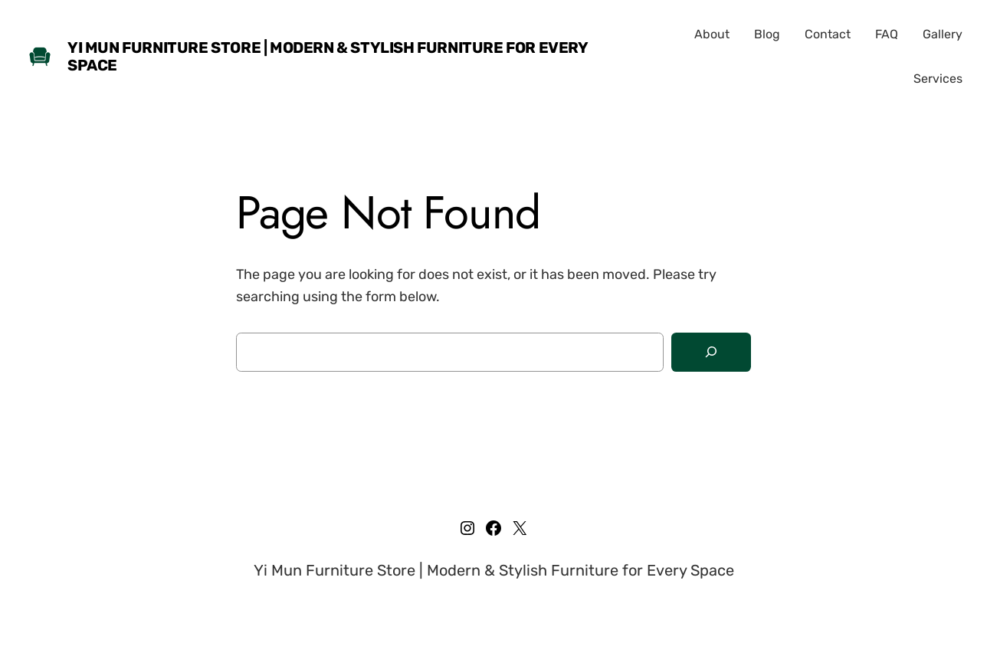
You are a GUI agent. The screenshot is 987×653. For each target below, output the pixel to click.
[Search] (711, 352)
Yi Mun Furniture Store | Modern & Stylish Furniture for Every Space (327, 56)
